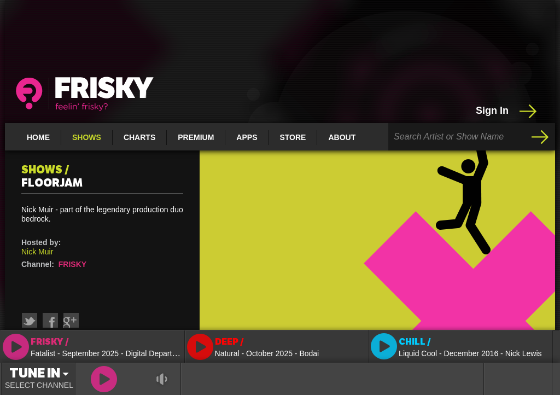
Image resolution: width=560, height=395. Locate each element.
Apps (246, 137)
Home (38, 137)
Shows (86, 137)
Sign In (507, 111)
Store (292, 137)
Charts (139, 137)
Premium (196, 137)
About (341, 137)
